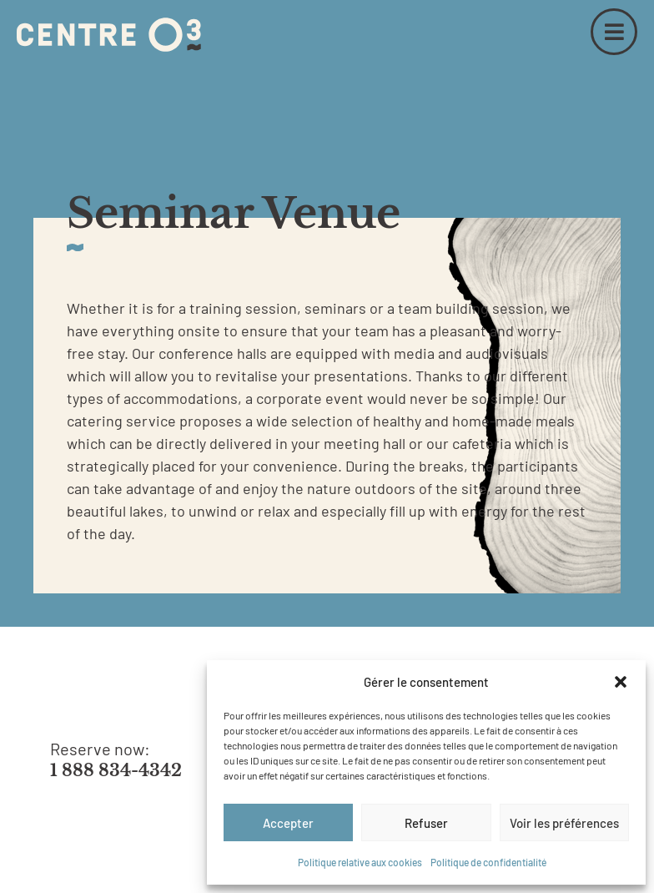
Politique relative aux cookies (360, 862)
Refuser (426, 822)
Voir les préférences (564, 822)
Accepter (288, 822)
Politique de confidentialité (488, 862)
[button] (620, 682)
